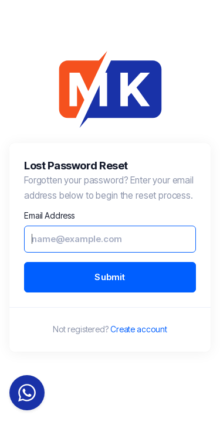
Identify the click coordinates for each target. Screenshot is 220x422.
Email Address (49, 215)
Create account (138, 329)
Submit (109, 277)
